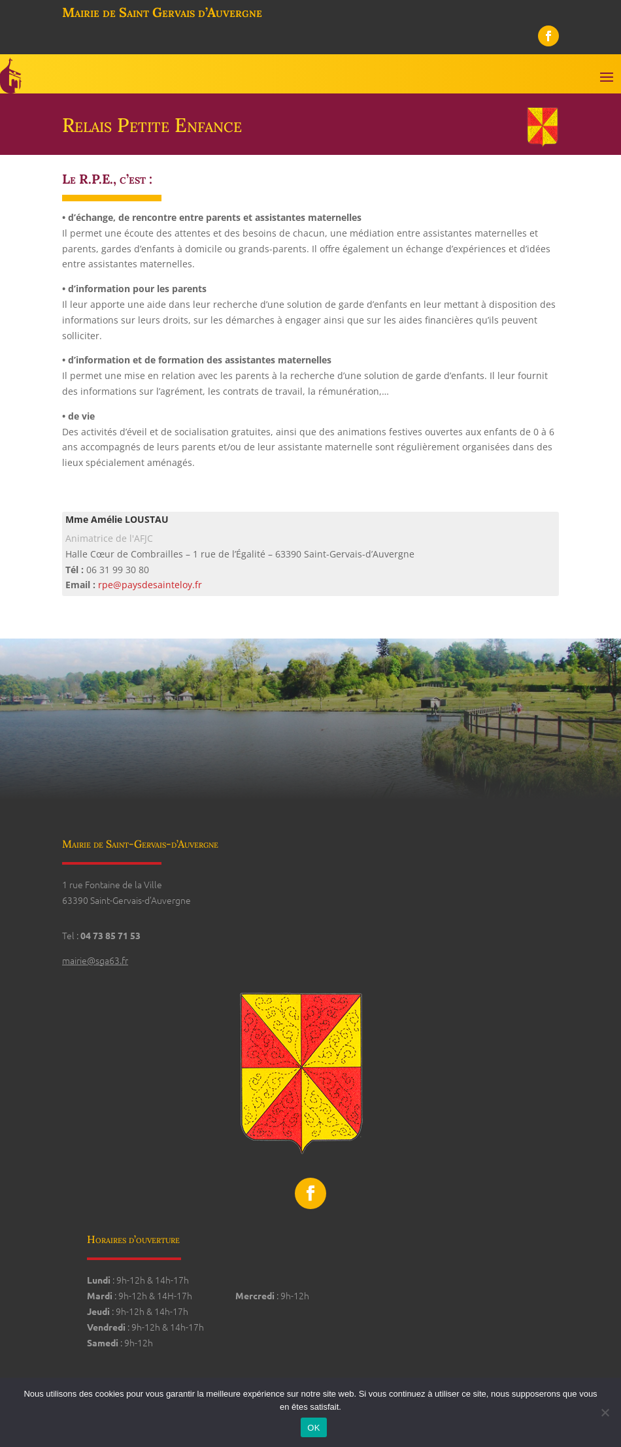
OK (313, 1428)
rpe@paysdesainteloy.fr (150, 584)
